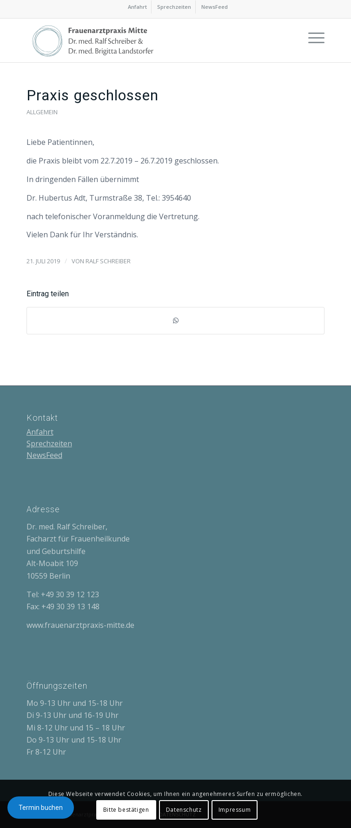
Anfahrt (137, 6)
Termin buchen (41, 807)
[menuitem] (138, 6)
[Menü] (312, 37)
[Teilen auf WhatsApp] (176, 320)
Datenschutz (184, 810)
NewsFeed (214, 6)
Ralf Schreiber (108, 261)
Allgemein (42, 112)
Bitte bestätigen (126, 810)
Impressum (235, 810)
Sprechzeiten (174, 6)
